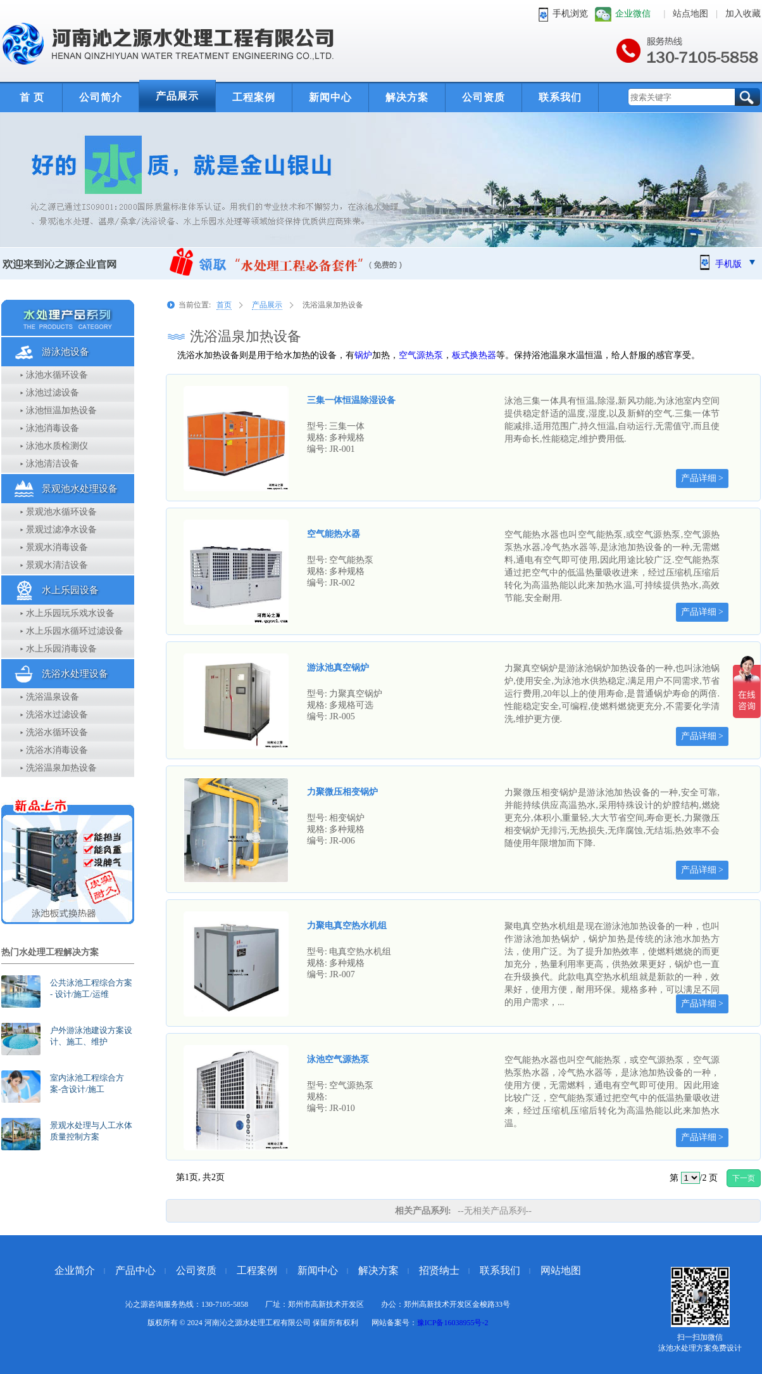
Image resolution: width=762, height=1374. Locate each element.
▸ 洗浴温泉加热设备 (58, 768)
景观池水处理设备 (80, 489)
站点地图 (690, 13)
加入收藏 (743, 13)
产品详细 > (702, 478)
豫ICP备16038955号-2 (453, 1322)
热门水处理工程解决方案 (50, 952)
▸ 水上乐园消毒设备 (58, 648)
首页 (224, 304)
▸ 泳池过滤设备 (49, 392)
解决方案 (406, 97)
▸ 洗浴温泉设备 (49, 697)
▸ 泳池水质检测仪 (54, 446)
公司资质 (483, 97)
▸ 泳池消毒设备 (49, 428)
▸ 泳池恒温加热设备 (58, 410)
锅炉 (363, 355)
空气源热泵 (421, 355)
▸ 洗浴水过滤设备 (54, 714)
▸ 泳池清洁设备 (49, 463)
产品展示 (177, 96)
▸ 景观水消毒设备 (54, 547)
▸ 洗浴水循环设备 (54, 732)
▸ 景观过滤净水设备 (58, 529)
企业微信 (633, 13)
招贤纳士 (439, 1270)
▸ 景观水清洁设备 (54, 565)
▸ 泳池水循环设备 (54, 375)
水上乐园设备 (70, 590)
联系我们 (560, 97)
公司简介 (100, 97)
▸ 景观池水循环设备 (58, 512)
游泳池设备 (65, 352)
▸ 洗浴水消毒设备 (54, 750)
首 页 (32, 97)
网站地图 (560, 1270)
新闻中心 (330, 97)
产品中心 (135, 1270)
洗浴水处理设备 (75, 674)
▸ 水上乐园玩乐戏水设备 (67, 613)
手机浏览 (570, 13)
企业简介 (74, 1270)
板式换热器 (474, 355)
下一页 (743, 1178)
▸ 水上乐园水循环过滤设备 (71, 631)
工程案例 (253, 97)
